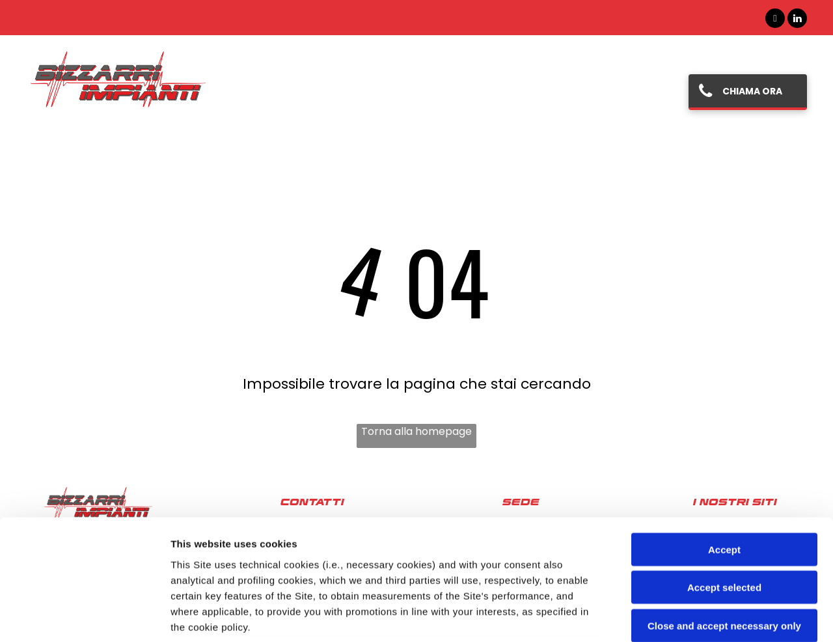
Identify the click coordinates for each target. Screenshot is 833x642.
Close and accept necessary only (724, 517)
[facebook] (775, 19)
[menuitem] (278, 91)
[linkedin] (797, 19)
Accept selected (724, 478)
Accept (724, 441)
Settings (661, 616)
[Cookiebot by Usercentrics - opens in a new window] (84, 616)
